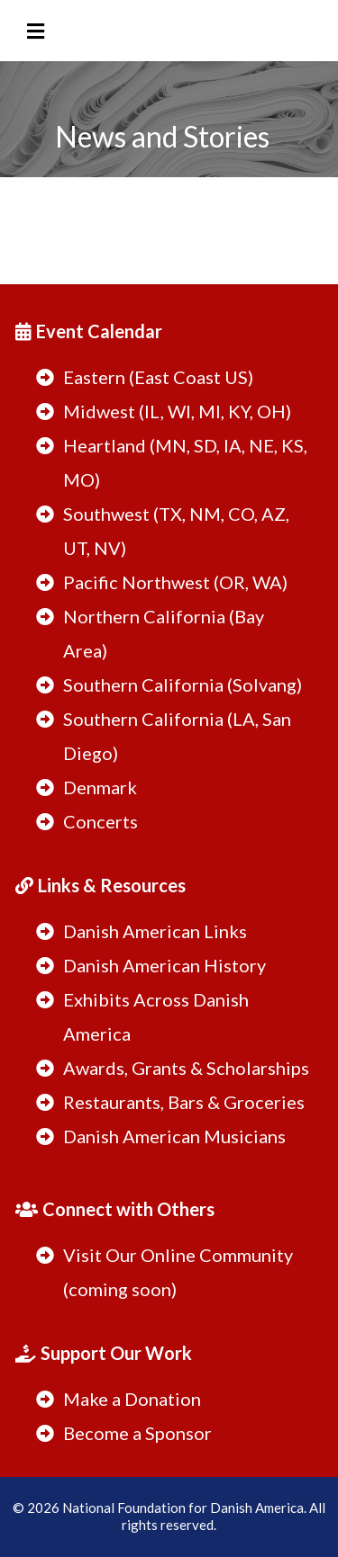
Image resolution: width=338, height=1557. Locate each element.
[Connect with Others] (117, 1202)
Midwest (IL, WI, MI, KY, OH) (177, 411)
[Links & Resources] (102, 878)
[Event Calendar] (91, 324)
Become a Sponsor (137, 1433)
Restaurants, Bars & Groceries (184, 1102)
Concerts (100, 821)
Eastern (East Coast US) (158, 377)
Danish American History (164, 965)
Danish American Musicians (174, 1136)
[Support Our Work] (106, 1346)
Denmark (100, 787)
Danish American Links (155, 931)
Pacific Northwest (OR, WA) (175, 582)
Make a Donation (132, 1398)
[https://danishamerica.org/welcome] (169, 92)
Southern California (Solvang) (182, 684)
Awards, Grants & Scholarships (186, 1067)
